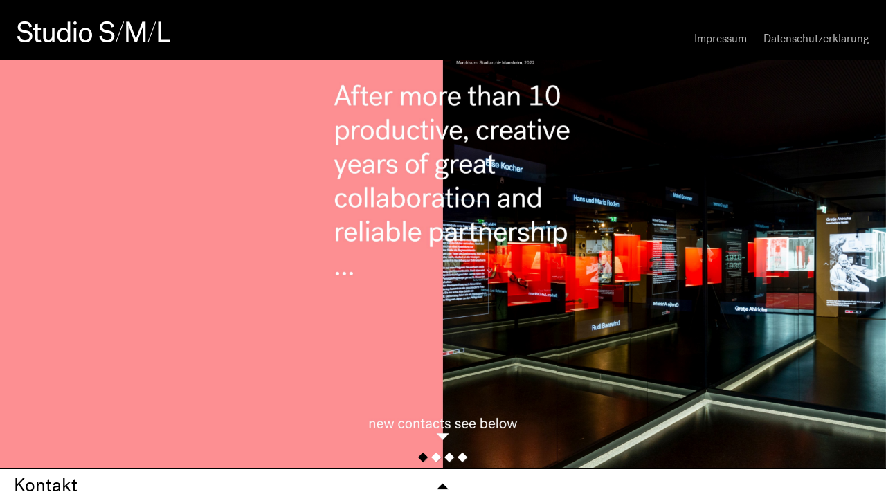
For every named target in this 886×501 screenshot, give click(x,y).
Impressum (720, 38)
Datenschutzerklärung (816, 38)
